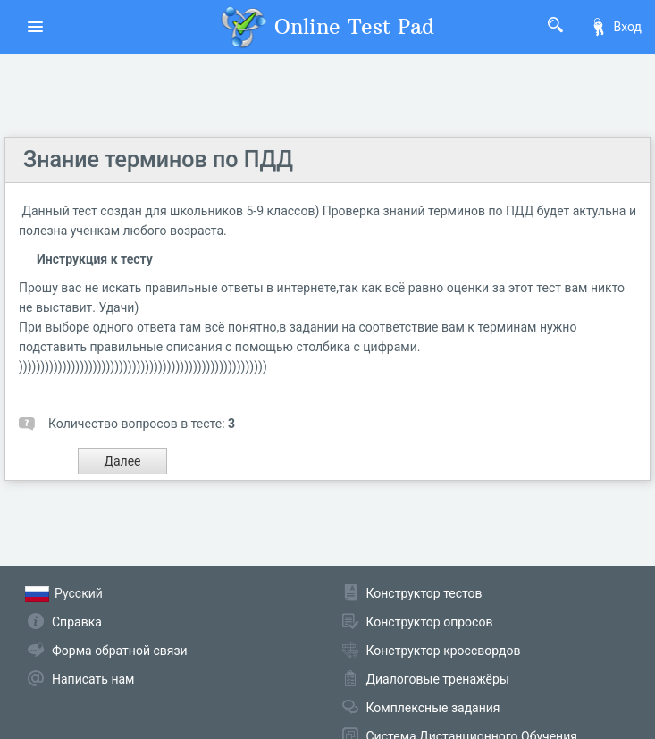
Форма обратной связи (120, 650)
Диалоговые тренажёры (437, 679)
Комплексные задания (433, 708)
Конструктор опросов (429, 622)
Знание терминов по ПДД (158, 159)
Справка (77, 622)
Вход (616, 27)
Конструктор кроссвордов (443, 650)
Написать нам (93, 679)
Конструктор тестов (424, 593)
